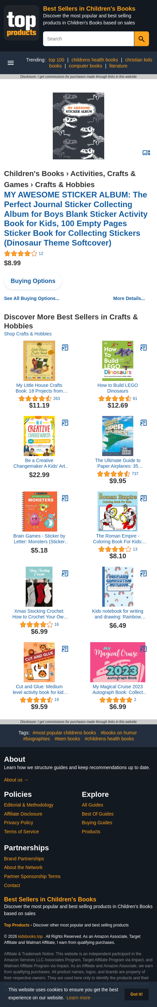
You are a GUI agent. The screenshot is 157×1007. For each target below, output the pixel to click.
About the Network (23, 867)
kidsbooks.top (30, 936)
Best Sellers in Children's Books (89, 8)
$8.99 (12, 263)
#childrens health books (109, 738)
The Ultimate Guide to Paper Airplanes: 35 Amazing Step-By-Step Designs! (118, 463)
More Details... (129, 298)
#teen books (67, 738)
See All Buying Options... (31, 298)
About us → (16, 779)
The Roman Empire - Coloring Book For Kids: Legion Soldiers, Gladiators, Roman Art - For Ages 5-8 (117, 539)
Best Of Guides (98, 814)
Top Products (17, 925)
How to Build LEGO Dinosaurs (118, 388)
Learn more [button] (78, 997)
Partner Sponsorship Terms (32, 876)
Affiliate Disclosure (23, 814)
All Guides (92, 805)
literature (118, 65)
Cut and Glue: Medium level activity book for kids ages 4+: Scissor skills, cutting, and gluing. (39, 689)
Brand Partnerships (24, 858)
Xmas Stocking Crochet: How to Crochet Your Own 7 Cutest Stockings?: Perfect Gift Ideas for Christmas (39, 614)
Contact (12, 885)
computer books (85, 65)
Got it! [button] (136, 994)
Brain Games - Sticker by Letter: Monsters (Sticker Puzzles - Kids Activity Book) (39, 539)
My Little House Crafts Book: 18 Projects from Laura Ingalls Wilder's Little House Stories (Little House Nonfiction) (39, 388)
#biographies (36, 738)
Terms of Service (21, 831)
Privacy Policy (18, 822)
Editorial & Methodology (28, 805)
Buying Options (33, 281)
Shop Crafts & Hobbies (27, 333)
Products (91, 831)
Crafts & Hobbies (65, 184)
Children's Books (34, 173)
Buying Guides (97, 822)
